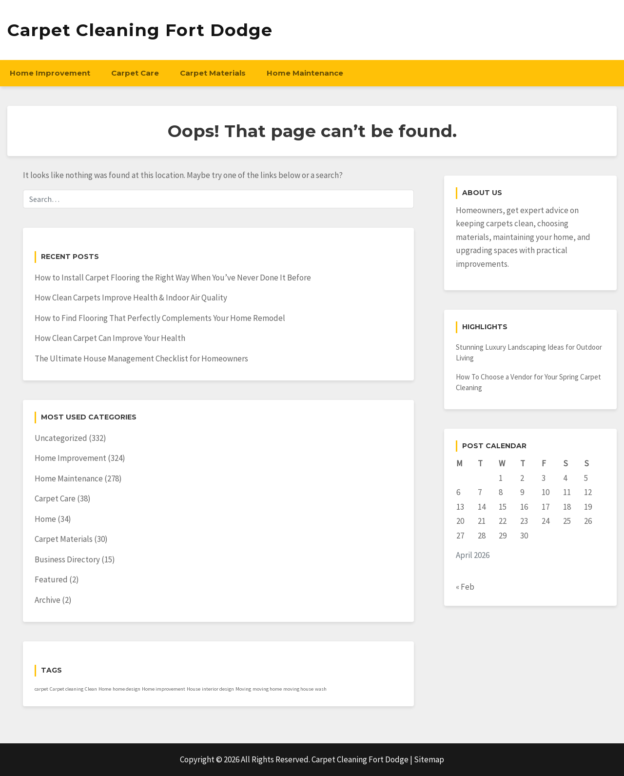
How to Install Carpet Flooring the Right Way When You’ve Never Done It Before (173, 277)
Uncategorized (61, 438)
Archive (47, 600)
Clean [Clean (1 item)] (91, 689)
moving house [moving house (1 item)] (298, 689)
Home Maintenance (305, 73)
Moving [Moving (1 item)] (243, 689)
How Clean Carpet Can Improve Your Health (110, 338)
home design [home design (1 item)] (126, 689)
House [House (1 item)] (193, 689)
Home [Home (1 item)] (104, 689)
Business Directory (67, 559)
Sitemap (429, 759)
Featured (51, 579)
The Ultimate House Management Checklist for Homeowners (141, 358)
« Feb (465, 586)
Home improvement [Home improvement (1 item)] (163, 689)
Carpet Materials (213, 73)
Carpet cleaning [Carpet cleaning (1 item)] (66, 689)
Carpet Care (135, 73)
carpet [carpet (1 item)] (41, 689)
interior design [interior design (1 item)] (218, 689)
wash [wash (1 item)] (321, 689)
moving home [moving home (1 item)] (267, 689)
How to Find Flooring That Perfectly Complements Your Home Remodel (160, 318)
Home (45, 519)
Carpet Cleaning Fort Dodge (140, 30)
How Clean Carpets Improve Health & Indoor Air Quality (131, 297)
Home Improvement (50, 73)
